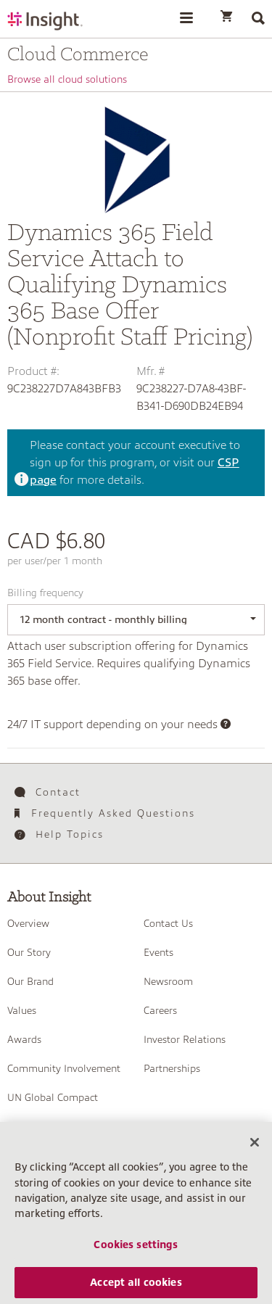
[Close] (255, 1146)
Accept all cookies (136, 1286)
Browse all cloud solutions (67, 79)
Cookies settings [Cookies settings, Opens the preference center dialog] (136, 1248)
